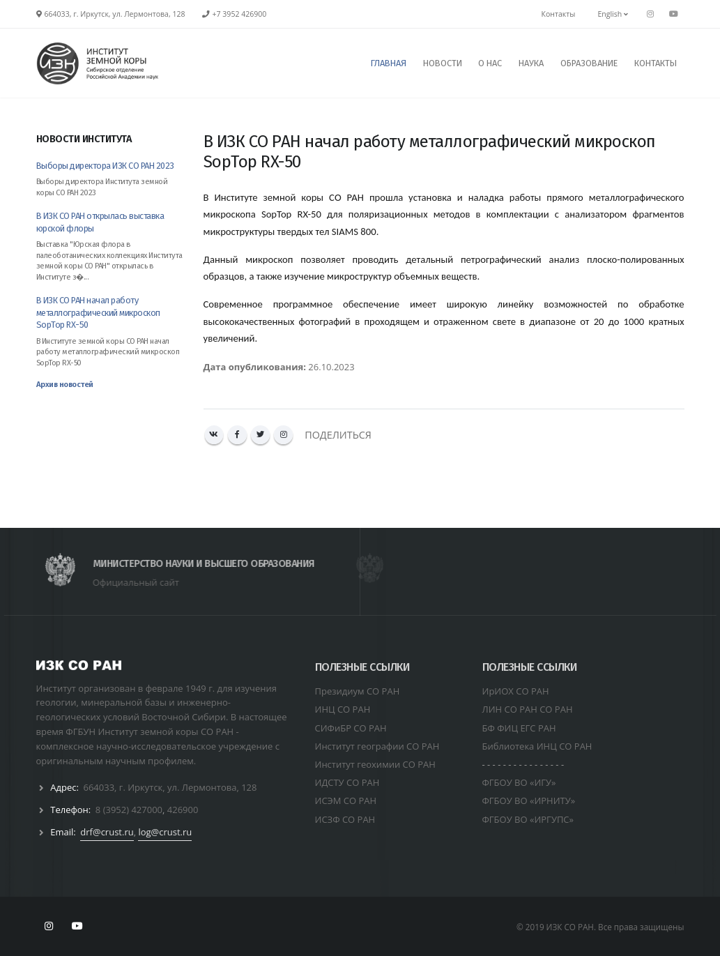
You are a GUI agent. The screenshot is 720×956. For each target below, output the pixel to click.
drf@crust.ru (106, 832)
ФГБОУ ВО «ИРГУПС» (528, 819)
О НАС (490, 63)
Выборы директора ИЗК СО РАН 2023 (105, 165)
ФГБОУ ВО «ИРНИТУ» (529, 800)
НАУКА (531, 63)
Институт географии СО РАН (377, 746)
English (612, 14)
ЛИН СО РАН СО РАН (527, 709)
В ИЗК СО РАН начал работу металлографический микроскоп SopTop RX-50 (98, 313)
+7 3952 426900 (240, 14)
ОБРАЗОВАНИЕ (589, 63)
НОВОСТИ (442, 63)
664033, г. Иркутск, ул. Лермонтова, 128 (169, 787)
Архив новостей (64, 384)
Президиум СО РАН (357, 691)
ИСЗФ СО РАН (345, 819)
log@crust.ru (165, 832)
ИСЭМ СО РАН (346, 800)
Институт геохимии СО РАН (375, 764)
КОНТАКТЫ (655, 63)
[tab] (109, 146)
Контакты (559, 14)
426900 (183, 809)
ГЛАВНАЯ (388, 63)
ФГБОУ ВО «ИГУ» (519, 782)
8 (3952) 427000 (128, 809)
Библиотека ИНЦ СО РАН (537, 746)
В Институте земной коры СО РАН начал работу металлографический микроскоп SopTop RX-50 (108, 352)
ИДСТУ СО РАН (347, 782)
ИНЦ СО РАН (343, 709)
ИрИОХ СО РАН (515, 691)
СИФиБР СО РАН (351, 728)
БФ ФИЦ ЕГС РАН (519, 728)
